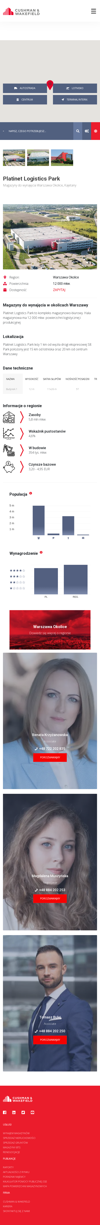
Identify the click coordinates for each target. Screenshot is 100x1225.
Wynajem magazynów (16, 1133)
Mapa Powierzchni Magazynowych (25, 1186)
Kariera (7, 1206)
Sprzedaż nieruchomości (19, 1138)
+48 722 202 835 (50, 749)
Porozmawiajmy (50, 757)
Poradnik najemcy (14, 1176)
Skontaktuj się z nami (16, 1211)
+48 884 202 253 (50, 890)
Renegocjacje (11, 1152)
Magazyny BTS (11, 1147)
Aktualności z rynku (16, 1172)
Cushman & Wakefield (16, 1201)
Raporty (8, 1167)
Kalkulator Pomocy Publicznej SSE (25, 1181)
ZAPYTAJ (59, 290)
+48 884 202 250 (50, 1031)
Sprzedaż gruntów (15, 1142)
